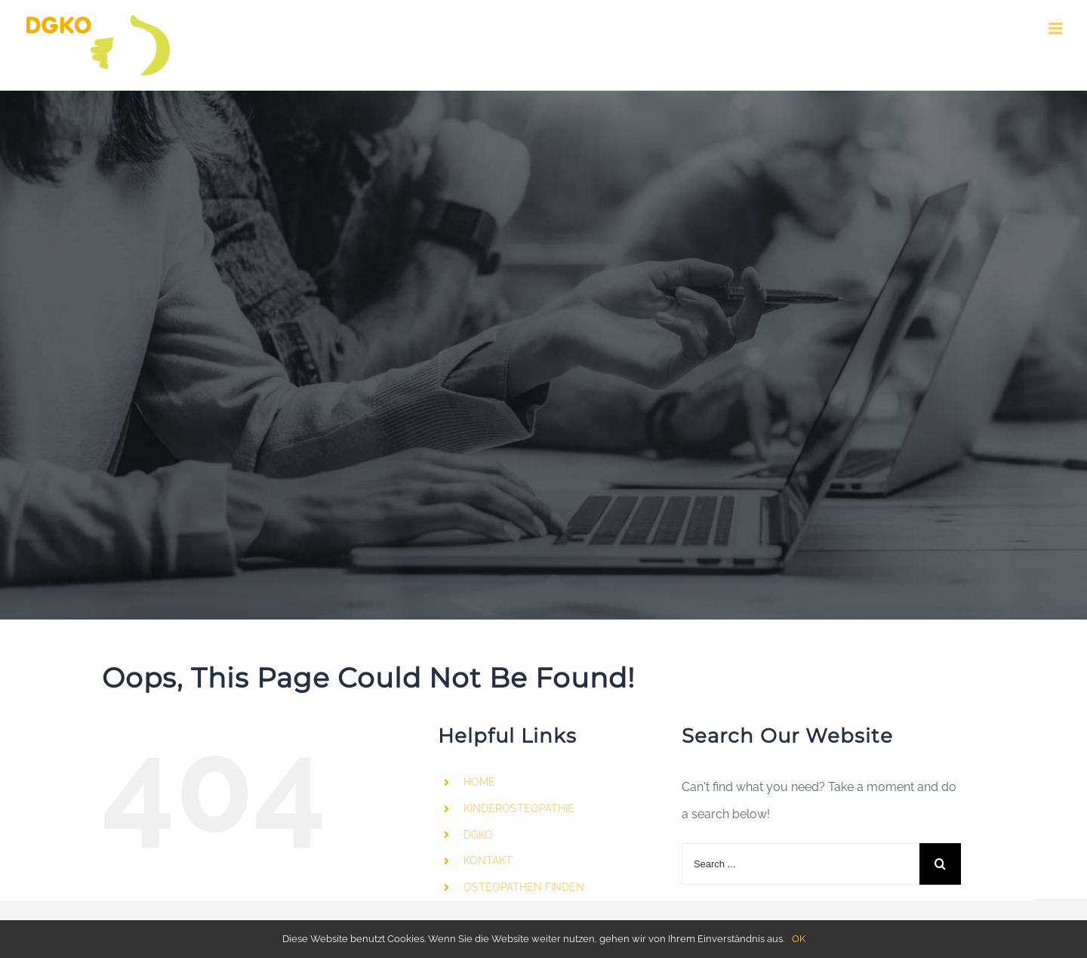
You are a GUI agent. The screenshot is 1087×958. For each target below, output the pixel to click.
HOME (479, 782)
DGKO (478, 835)
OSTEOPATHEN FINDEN (523, 887)
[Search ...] (800, 864)
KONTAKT (488, 860)
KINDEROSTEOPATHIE (518, 808)
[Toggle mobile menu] (1056, 28)
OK (798, 938)
